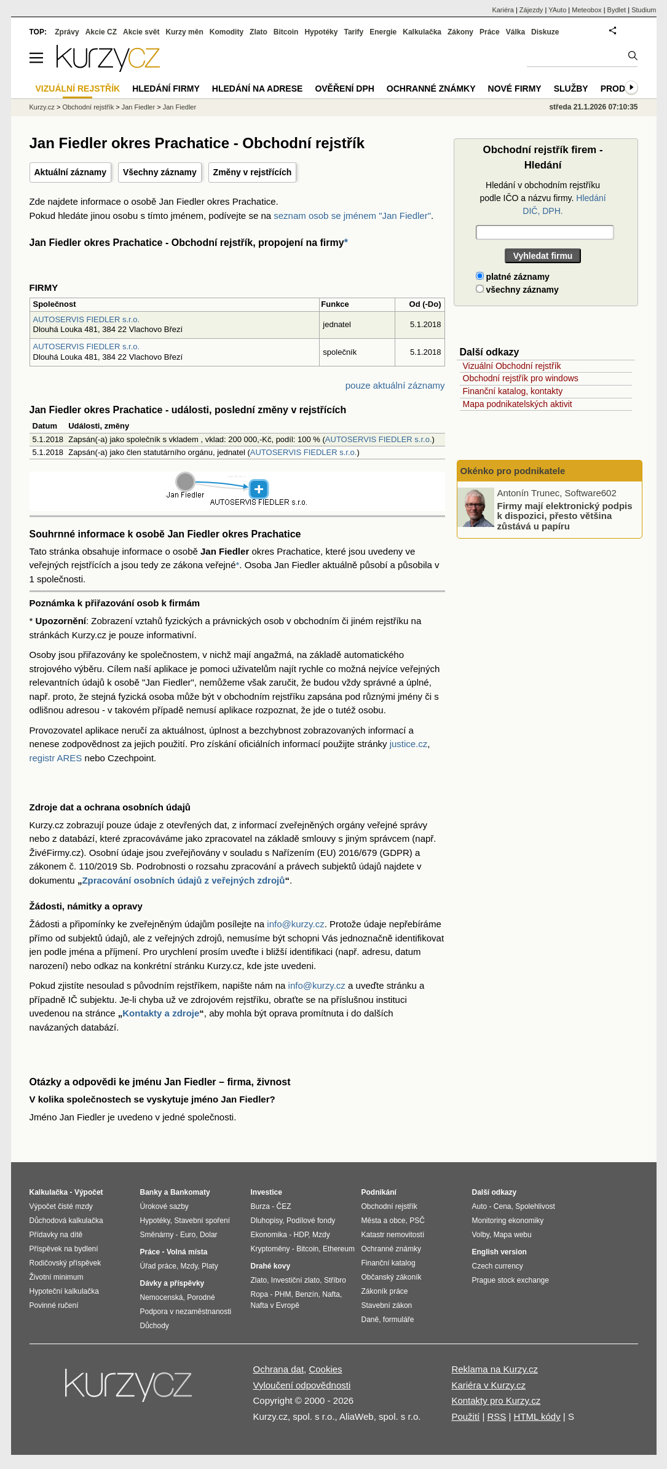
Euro (187, 1234)
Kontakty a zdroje (160, 1013)
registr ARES (56, 758)
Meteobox (586, 10)
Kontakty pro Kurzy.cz (495, 1400)
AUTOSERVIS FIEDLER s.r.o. (86, 319)
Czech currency (497, 1266)
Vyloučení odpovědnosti (302, 1385)
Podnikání (379, 1192)
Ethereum (339, 1249)
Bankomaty (190, 1192)
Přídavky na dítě (56, 1234)
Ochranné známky (431, 88)
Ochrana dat (278, 1369)
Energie (383, 32)
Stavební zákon (386, 1305)
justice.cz (409, 743)
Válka (515, 32)
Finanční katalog (388, 1263)
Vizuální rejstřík (78, 88)
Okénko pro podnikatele (513, 470)
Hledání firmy (166, 88)
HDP (301, 1234)
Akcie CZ (101, 32)
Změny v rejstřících (252, 172)
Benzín (306, 1294)
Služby (571, 88)
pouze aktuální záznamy (395, 385)
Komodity (226, 32)
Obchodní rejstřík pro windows (520, 378)
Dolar (209, 1234)
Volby (480, 1234)
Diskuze (545, 32)
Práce (490, 32)
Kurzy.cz (42, 107)
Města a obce (383, 1220)
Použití (465, 1416)
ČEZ (284, 1206)
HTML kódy (537, 1416)
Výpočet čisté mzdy (61, 1206)
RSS (496, 1416)
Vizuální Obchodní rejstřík (512, 366)
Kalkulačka (422, 32)
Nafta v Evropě (275, 1305)
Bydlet (616, 10)
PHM (283, 1294)
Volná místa (187, 1252)
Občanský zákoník (391, 1277)
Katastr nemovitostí (393, 1234)
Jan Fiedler (138, 107)
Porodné (201, 1297)
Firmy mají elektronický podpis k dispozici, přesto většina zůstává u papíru (565, 515)
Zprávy (67, 32)
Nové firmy (515, 88)
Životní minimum (57, 1277)
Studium (643, 10)
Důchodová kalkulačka (66, 1220)
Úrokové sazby (164, 1206)
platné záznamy (513, 277)
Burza (260, 1206)
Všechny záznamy (160, 172)
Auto (479, 1206)
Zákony (460, 32)
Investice (266, 1192)
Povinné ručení (54, 1305)
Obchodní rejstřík (88, 107)
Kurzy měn (184, 32)
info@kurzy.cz (295, 924)
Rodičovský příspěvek (65, 1263)
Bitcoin (286, 32)
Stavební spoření (202, 1220)
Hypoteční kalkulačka (64, 1291)
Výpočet (88, 1192)
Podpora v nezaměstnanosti (186, 1311)
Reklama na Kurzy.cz (494, 1369)
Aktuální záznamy (70, 172)
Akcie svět (141, 32)
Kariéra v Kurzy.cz (488, 1385)
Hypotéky (320, 32)
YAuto (557, 10)
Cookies (325, 1369)
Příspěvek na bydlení (64, 1249)
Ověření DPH (344, 88)
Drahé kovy (271, 1266)
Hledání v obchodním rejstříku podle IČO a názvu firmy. (543, 198)
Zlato (258, 32)
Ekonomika (269, 1234)
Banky (151, 1192)
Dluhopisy (267, 1220)
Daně (370, 1319)
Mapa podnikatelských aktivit (517, 404)
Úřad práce (158, 1266)
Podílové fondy (310, 1220)
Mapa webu (513, 1234)
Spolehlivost (535, 1206)
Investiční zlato (295, 1280)
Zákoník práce (384, 1291)
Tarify (353, 32)
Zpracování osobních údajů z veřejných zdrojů (183, 880)
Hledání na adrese (257, 88)
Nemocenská (161, 1297)
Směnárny (157, 1234)
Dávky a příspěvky (172, 1283)
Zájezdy (531, 10)
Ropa (260, 1294)
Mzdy (189, 1266)
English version (499, 1252)
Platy (210, 1266)
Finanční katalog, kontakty (513, 391)
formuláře (398, 1319)
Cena (502, 1206)
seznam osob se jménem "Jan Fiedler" (352, 215)
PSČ (417, 1220)
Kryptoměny (270, 1249)
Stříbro (335, 1280)
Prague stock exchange (510, 1280)
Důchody (154, 1325)
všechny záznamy (517, 290)
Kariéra (502, 10)
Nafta (331, 1294)
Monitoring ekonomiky (508, 1220)
